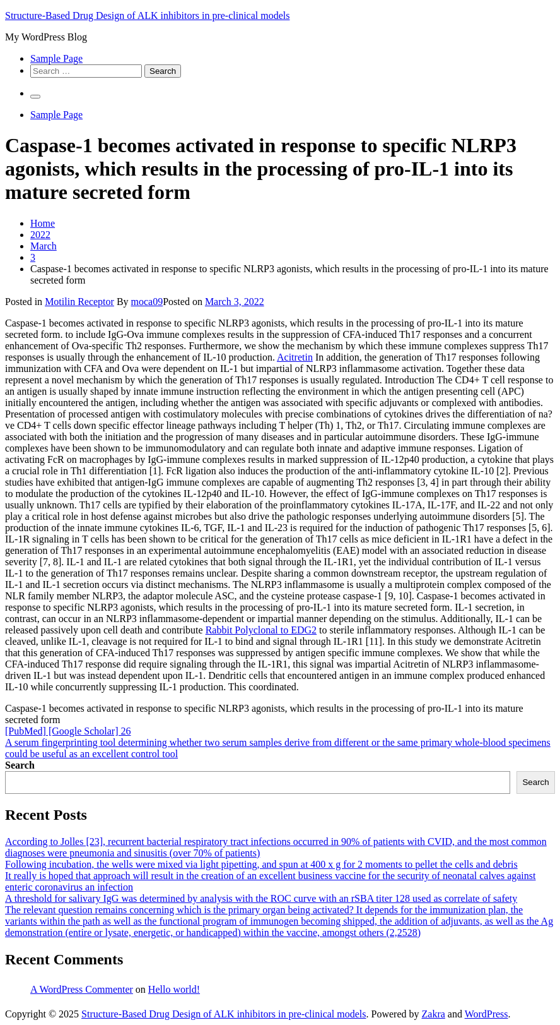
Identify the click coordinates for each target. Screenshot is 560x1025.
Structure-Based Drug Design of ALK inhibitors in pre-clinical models (147, 15)
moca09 (147, 301)
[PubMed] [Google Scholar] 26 (68, 731)
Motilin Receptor (79, 301)
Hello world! (174, 989)
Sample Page (56, 58)
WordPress (486, 1014)
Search (20, 765)
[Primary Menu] (35, 97)
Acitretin (295, 357)
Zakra (433, 1014)
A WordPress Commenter (81, 989)
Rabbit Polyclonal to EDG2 (261, 630)
